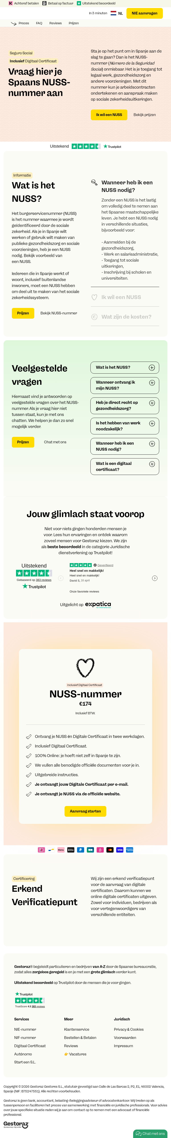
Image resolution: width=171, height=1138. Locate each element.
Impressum (123, 1046)
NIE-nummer (25, 1029)
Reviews (55, 23)
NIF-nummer (25, 1038)
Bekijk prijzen (145, 115)
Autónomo (23, 1054)
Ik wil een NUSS (109, 115)
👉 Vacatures (75, 1054)
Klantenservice (76, 1029)
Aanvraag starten (85, 811)
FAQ (39, 23)
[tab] (125, 229)
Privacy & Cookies (129, 1029)
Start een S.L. (25, 1062)
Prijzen (74, 23)
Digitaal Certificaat (30, 1046)
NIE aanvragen (144, 13)
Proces (24, 23)
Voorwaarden (125, 1038)
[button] (12, 13)
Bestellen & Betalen (80, 1038)
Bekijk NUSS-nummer (59, 313)
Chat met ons (55, 442)
